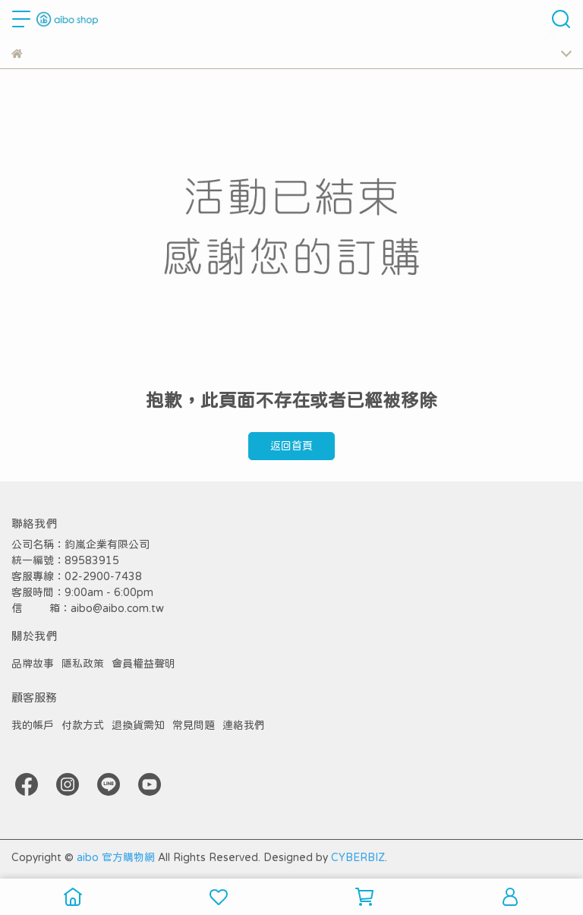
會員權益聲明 (143, 664)
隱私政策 (82, 664)
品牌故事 (32, 664)
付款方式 (82, 725)
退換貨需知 (138, 725)
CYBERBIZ (358, 857)
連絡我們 (243, 725)
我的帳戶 (32, 725)
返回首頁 (291, 446)
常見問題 (193, 725)
